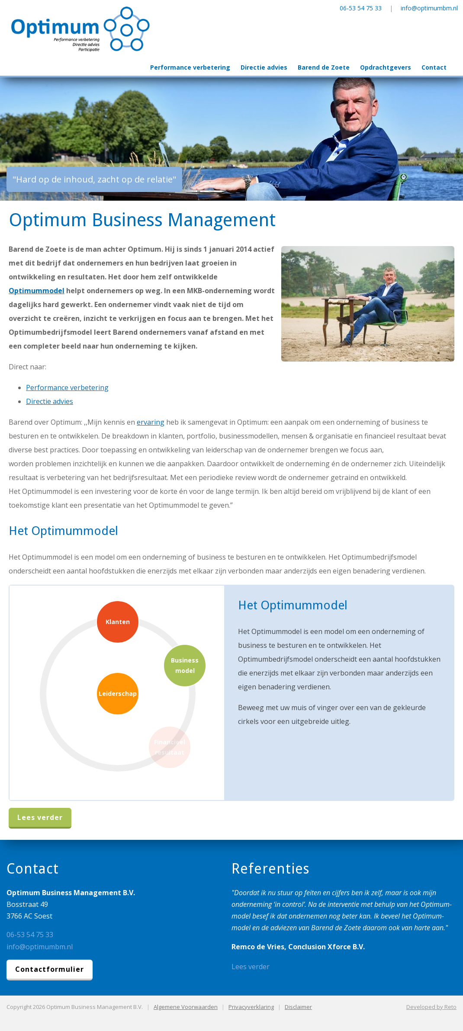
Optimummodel (36, 290)
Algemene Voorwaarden (186, 1007)
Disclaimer (298, 1007)
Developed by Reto (431, 1007)
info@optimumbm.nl (429, 8)
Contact (434, 67)
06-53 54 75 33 (361, 8)
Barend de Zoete (324, 67)
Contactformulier (49, 969)
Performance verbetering (190, 67)
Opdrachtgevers (385, 67)
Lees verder (40, 817)
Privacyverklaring (251, 1007)
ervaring (150, 422)
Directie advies (264, 67)
